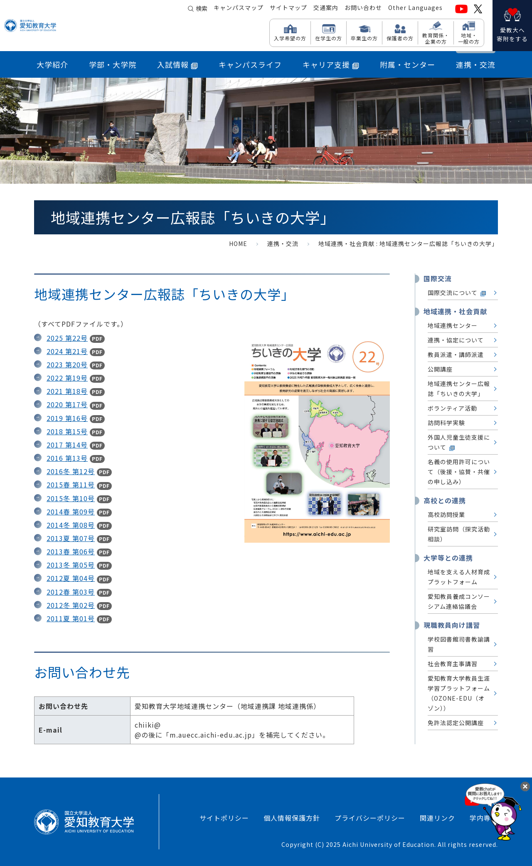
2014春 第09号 (71, 512)
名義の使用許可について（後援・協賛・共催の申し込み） (459, 472)
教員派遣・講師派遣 (456, 354)
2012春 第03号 (71, 592)
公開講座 (440, 369)
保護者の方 (400, 37)
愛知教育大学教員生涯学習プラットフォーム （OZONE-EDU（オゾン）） (459, 693)
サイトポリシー (224, 818)
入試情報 (177, 64)
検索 (201, 9)
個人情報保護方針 (292, 818)
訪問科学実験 (446, 422)
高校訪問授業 (446, 514)
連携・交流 (475, 64)
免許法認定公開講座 (456, 722)
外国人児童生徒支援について (459, 442)
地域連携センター (453, 325)
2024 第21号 (67, 351)
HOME (238, 243)
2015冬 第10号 (71, 498)
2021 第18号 (67, 391)
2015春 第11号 (71, 485)
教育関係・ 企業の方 (435, 38)
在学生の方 (328, 37)
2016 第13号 (67, 458)
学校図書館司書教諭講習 (459, 644)
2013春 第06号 (71, 551)
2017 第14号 (67, 445)
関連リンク (437, 818)
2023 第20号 (67, 364)
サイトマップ (288, 9)
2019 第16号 (67, 418)
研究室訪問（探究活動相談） (459, 534)
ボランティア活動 (452, 408)
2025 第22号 (67, 338)
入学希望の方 (290, 37)
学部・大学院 (112, 64)
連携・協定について (456, 340)
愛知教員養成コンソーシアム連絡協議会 (459, 601)
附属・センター (407, 64)
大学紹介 (52, 64)
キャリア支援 (331, 64)
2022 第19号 (67, 378)
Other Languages (415, 9)
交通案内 (325, 9)
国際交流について (457, 292)
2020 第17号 (67, 404)
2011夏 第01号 (71, 618)
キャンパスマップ (239, 9)
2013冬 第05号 (71, 565)
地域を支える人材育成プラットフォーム (459, 577)
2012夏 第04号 (71, 578)
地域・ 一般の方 (469, 38)
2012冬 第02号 (71, 605)
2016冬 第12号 (71, 471)
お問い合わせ (363, 9)
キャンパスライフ (250, 64)
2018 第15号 (67, 431)
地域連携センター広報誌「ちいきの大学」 (459, 388)
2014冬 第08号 (71, 525)
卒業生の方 (364, 37)
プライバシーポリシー (370, 818)
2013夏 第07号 (71, 538)
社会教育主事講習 (453, 663)
